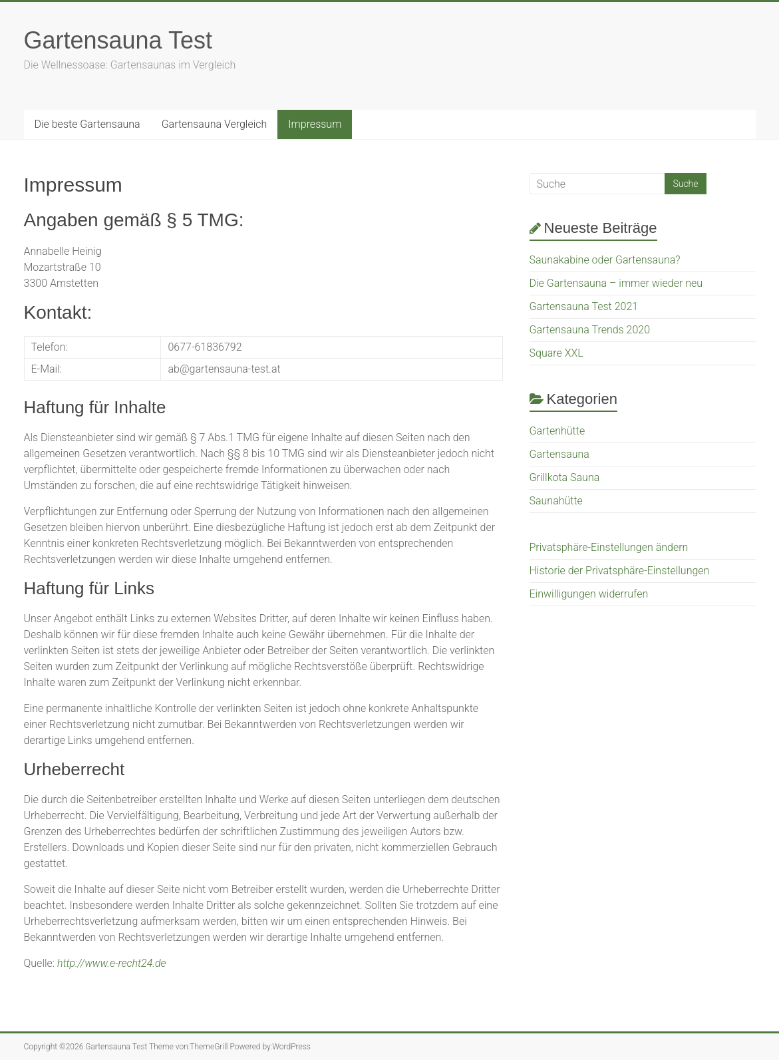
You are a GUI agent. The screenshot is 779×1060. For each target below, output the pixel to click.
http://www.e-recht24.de (111, 963)
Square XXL (556, 353)
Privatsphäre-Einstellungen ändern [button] (609, 547)
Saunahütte (556, 500)
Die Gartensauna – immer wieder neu (616, 283)
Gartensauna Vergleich (214, 124)
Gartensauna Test (118, 40)
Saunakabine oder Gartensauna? (605, 260)
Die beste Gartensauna (87, 124)
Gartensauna (559, 454)
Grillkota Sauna (565, 477)
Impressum (314, 124)
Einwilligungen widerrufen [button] (589, 594)
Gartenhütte (557, 431)
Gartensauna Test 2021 (584, 306)
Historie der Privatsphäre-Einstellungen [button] (620, 570)
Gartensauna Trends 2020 (590, 329)
